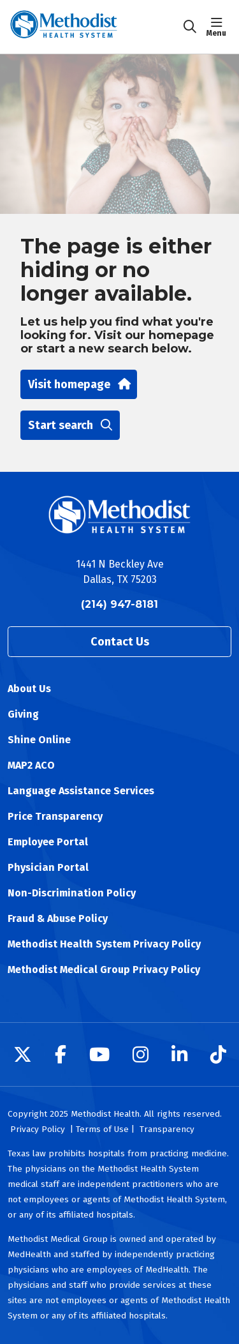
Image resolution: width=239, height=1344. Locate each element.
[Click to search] (190, 26)
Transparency (167, 1129)
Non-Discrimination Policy (72, 893)
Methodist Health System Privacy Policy (104, 944)
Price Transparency (55, 816)
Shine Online (39, 740)
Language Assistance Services (81, 791)
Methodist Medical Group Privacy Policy (104, 969)
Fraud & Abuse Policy (58, 918)
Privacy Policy (37, 1129)
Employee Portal (48, 842)
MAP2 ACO (31, 765)
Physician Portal (48, 867)
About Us (29, 689)
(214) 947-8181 (119, 604)
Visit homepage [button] (78, 384)
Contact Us (120, 642)
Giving (23, 714)
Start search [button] (70, 425)
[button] (218, 27)
